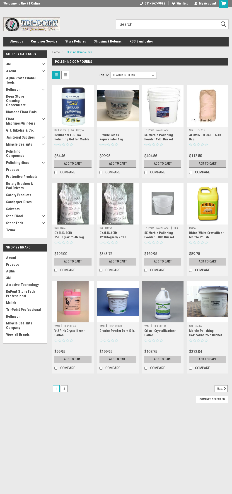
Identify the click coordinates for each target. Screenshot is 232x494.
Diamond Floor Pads (21, 112)
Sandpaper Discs (19, 202)
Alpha (10, 271)
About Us (16, 41)
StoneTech (14, 223)
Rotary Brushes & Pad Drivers (19, 186)
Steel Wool (14, 216)
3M (8, 64)
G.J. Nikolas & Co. (20, 130)
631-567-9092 (152, 3)
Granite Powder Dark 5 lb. (117, 331)
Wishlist (180, 3)
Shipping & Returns (108, 41)
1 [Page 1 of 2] (56, 388)
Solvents (13, 209)
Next (222, 388)
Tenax (10, 230)
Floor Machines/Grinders (20, 121)
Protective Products (22, 177)
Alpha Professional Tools (21, 80)
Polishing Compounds (15, 153)
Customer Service (44, 41)
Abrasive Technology (22, 285)
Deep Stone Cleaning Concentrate (16, 100)
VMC (57, 326)
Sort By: (104, 75)
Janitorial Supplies (20, 137)
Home (56, 52)
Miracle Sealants (19, 144)
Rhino (192, 228)
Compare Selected (212, 399)
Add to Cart (73, 163)
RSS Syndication (142, 41)
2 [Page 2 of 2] (64, 388)
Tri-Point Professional (23, 309)
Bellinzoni (13, 89)
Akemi (11, 71)
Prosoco (12, 170)
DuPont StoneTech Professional (20, 293)
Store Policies (75, 41)
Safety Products (18, 195)
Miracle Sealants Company (19, 325)
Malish (11, 303)
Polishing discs (17, 163)
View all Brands (18, 334)
